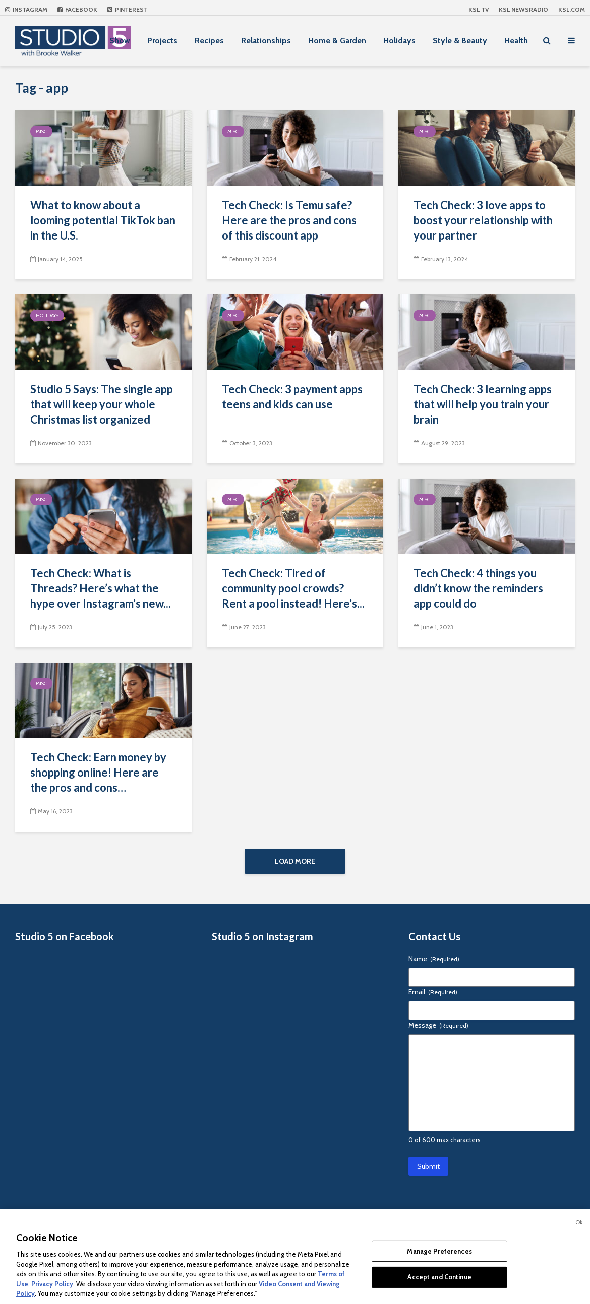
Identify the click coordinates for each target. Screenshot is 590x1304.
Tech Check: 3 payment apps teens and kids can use (292, 396)
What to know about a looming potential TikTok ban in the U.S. (102, 220)
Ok (578, 1222)
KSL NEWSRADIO (523, 9)
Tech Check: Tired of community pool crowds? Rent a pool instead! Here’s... (293, 588)
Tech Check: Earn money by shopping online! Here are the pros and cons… (98, 772)
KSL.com (571, 9)
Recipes (209, 40)
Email (432, 991)
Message (438, 1025)
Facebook (77, 9)
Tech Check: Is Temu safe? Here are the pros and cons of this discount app (289, 220)
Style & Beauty (460, 40)
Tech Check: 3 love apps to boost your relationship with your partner (483, 220)
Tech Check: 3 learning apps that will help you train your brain (483, 404)
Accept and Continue (439, 1277)
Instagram (26, 9)
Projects (162, 40)
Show (119, 40)
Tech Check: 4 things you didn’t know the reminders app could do (478, 588)
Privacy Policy (52, 1284)
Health (516, 40)
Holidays (399, 40)
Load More (295, 861)
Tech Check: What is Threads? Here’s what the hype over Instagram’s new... (100, 588)
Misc (41, 131)
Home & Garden (337, 40)
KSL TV (478, 9)
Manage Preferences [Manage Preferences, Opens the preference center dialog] (439, 1251)
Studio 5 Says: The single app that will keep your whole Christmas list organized (101, 404)
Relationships (266, 40)
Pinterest (127, 9)
